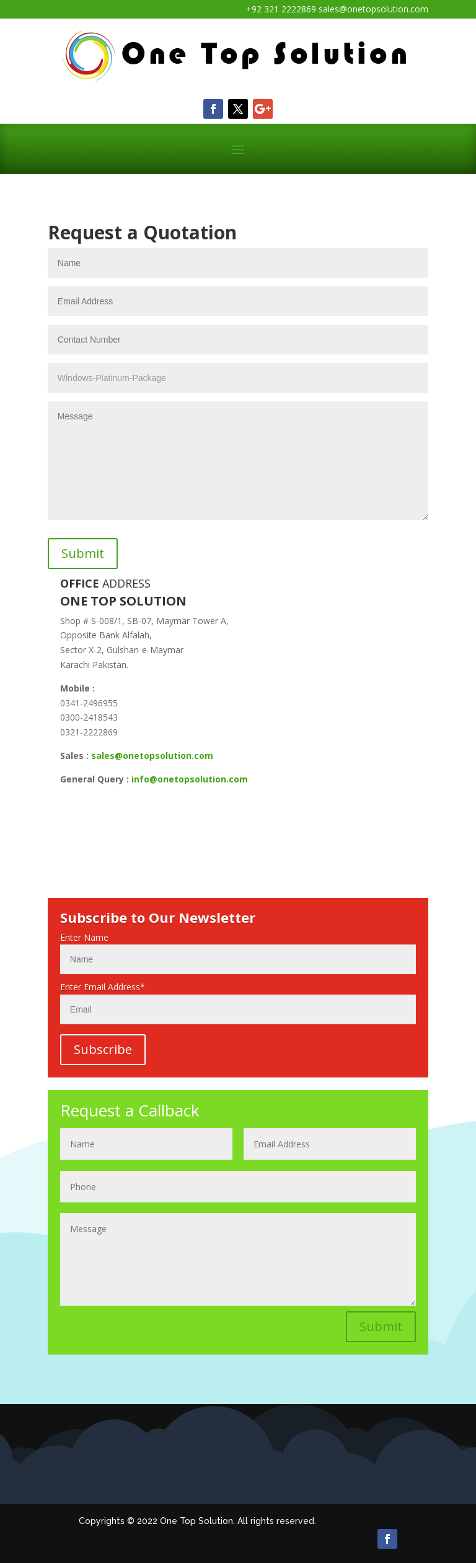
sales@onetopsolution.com (152, 755)
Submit (380, 1326)
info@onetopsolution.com (189, 779)
